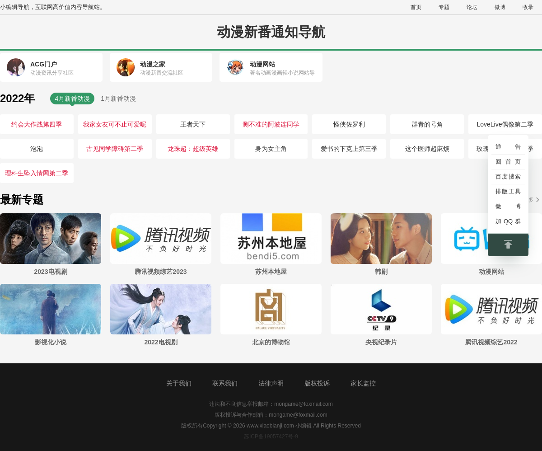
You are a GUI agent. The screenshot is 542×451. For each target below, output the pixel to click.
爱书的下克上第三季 (349, 148)
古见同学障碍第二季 (114, 148)
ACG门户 (43, 64)
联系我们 (225, 383)
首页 (416, 7)
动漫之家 (152, 64)
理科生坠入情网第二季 (36, 173)
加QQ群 (508, 221)
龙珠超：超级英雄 (193, 148)
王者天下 (193, 124)
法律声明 (271, 383)
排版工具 (508, 191)
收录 (528, 7)
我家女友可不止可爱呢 (114, 124)
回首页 (508, 161)
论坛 (472, 7)
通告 (508, 146)
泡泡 (36, 148)
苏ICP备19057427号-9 (271, 436)
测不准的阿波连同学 (271, 124)
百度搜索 (508, 176)
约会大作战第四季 (36, 124)
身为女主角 (271, 148)
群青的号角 (427, 124)
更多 (528, 200)
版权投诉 (317, 383)
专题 (444, 7)
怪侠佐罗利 (349, 124)
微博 (500, 7)
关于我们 (179, 383)
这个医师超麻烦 (427, 148)
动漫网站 (262, 64)
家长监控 (363, 383)
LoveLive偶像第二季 (505, 124)
